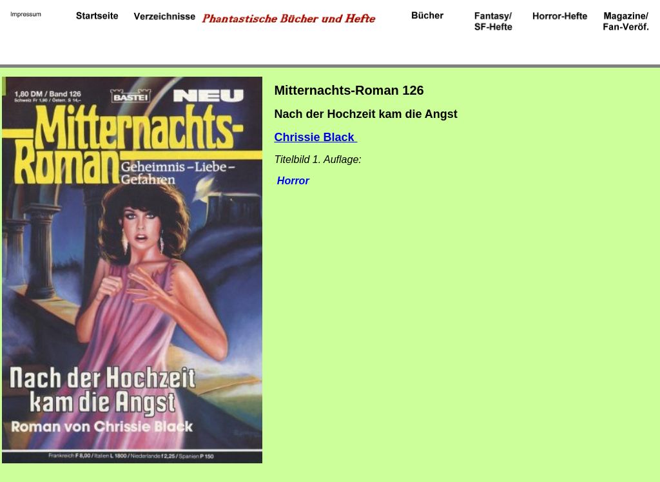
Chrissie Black (315, 137)
